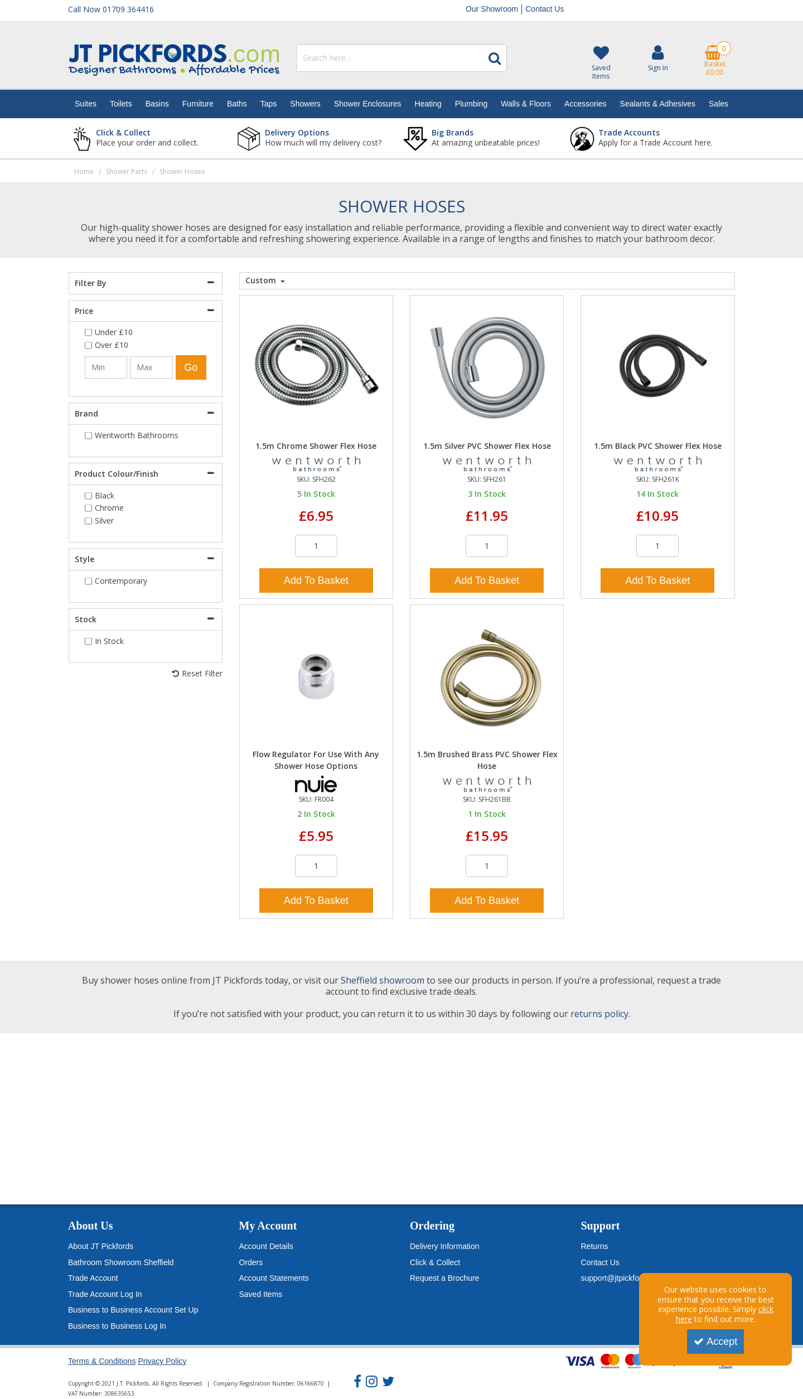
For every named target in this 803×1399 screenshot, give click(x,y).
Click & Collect (435, 1262)
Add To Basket (316, 580)
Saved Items (261, 1294)
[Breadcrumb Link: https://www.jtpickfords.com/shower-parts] (126, 171)
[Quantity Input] (316, 546)
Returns (594, 1246)
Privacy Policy (162, 1361)
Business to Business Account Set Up (133, 1309)
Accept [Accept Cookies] (715, 1341)
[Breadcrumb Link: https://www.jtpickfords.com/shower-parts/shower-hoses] (182, 171)
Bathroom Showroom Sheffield (121, 1262)
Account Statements (274, 1278)
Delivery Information (445, 1246)
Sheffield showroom (382, 980)
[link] (357, 1381)
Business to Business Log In (117, 1325)
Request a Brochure (445, 1278)
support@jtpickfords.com (624, 1278)
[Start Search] (494, 58)
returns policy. (600, 1014)
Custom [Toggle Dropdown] (261, 280)
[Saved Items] (601, 62)
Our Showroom (492, 8)
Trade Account (93, 1278)
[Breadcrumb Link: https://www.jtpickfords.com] (84, 171)
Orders (251, 1262)
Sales (718, 103)
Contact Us (544, 8)
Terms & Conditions (102, 1361)
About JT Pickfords (100, 1246)
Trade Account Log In (105, 1294)
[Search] (389, 58)
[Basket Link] (715, 60)
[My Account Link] (658, 58)
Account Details (266, 1246)
